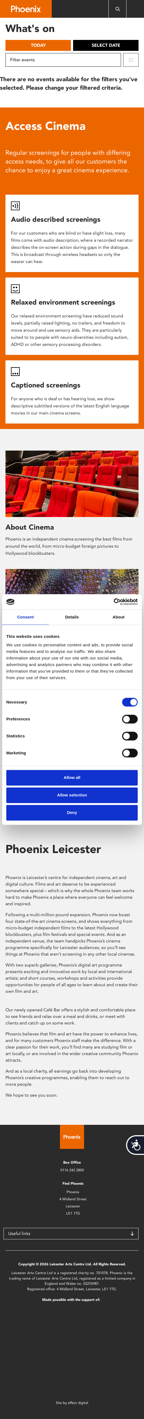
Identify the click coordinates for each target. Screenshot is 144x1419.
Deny (72, 812)
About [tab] (119, 617)
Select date (106, 45)
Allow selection (72, 795)
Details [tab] (72, 617)
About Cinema (29, 527)
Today (38, 45)
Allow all (72, 777)
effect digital (78, 1403)
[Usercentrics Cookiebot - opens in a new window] (114, 601)
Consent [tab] (25, 617)
